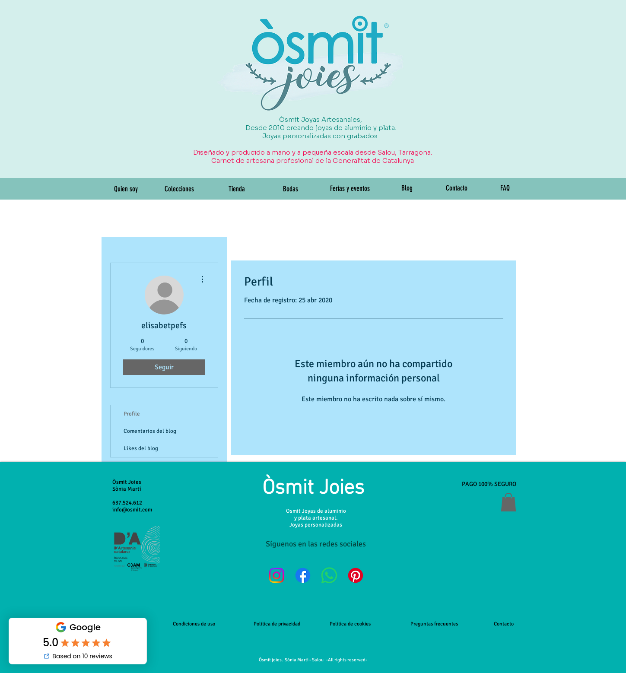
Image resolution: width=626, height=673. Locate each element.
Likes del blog (141, 448)
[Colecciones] (180, 189)
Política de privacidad (277, 624)
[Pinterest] (355, 575)
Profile (132, 413)
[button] (508, 502)
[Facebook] (303, 575)
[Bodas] (290, 189)
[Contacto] (457, 188)
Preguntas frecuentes (434, 624)
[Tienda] (236, 189)
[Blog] (407, 188)
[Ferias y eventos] (349, 188)
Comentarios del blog (150, 431)
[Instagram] (276, 575)
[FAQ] (505, 188)
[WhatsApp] (329, 575)
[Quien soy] (126, 189)
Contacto (504, 624)
